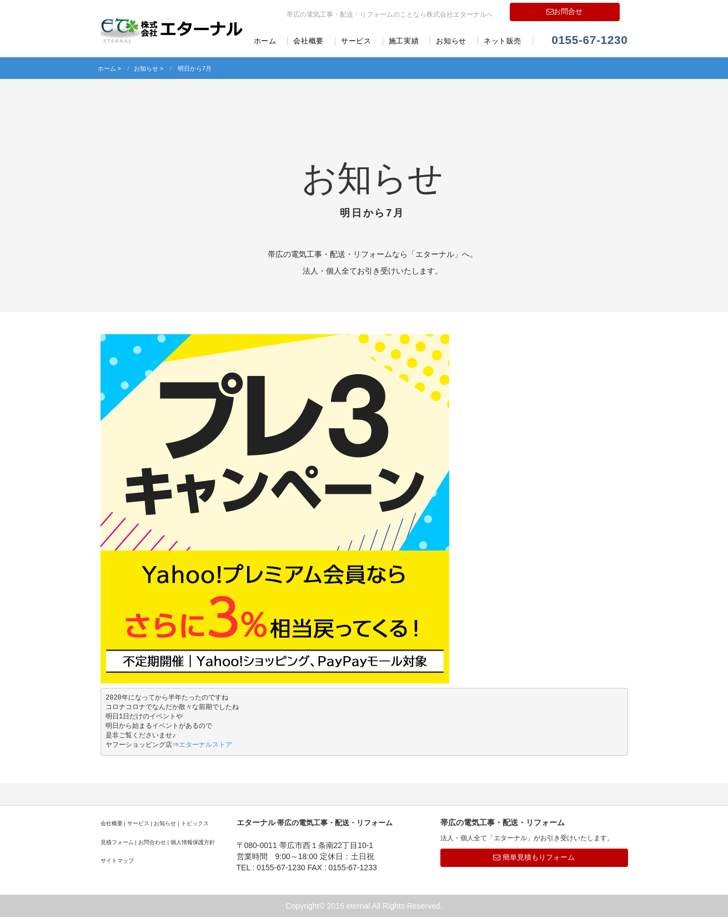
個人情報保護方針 (192, 842)
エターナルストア (206, 745)
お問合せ (564, 11)
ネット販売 (502, 41)
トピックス (195, 823)
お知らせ (451, 41)
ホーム (265, 41)
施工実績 (404, 41)
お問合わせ (152, 842)
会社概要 (308, 41)
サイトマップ (117, 860)
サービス (356, 41)
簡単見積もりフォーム (534, 857)
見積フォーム (117, 842)
